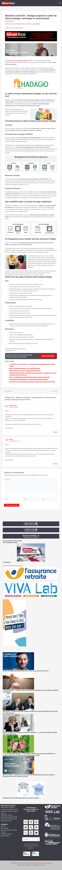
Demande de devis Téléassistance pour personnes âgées (21, 798)
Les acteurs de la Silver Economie (9, 809)
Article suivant (55, 391)
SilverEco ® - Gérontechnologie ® (42, 863)
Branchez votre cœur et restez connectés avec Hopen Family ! (25, 370)
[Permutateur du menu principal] (55, 3)
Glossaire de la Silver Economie (9, 819)
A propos (3, 826)
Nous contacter (5, 828)
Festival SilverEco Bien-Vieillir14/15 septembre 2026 (12, 541)
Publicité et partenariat (6, 834)
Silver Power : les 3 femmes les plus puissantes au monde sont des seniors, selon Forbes (32, 381)
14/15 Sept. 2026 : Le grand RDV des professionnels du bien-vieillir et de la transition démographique (42, 35)
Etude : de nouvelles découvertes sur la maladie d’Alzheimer (24, 368)
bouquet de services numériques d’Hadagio (17, 60)
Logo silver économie (6, 820)
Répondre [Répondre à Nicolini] (55, 463)
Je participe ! (7, 562)
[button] (59, 3)
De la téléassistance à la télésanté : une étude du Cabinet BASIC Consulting (28, 379)
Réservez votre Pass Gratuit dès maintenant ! (42, 39)
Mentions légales (5, 836)
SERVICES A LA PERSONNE (33, 24)
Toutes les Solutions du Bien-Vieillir (14, 28)
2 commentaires (9, 21)
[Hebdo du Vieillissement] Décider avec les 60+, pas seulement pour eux (26, 671)
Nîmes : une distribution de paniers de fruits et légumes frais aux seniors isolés (29, 377)
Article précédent (8, 391)
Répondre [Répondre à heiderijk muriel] (55, 432)
